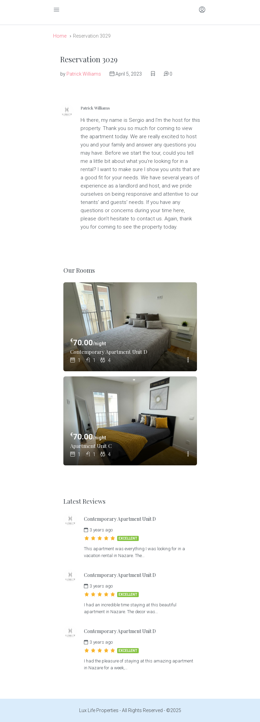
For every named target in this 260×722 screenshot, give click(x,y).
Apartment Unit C (91, 445)
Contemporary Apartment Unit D (108, 351)
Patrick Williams (83, 74)
